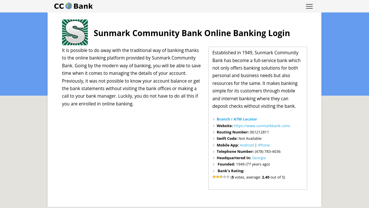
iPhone (264, 145)
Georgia (259, 157)
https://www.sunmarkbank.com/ (262, 125)
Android (247, 145)
